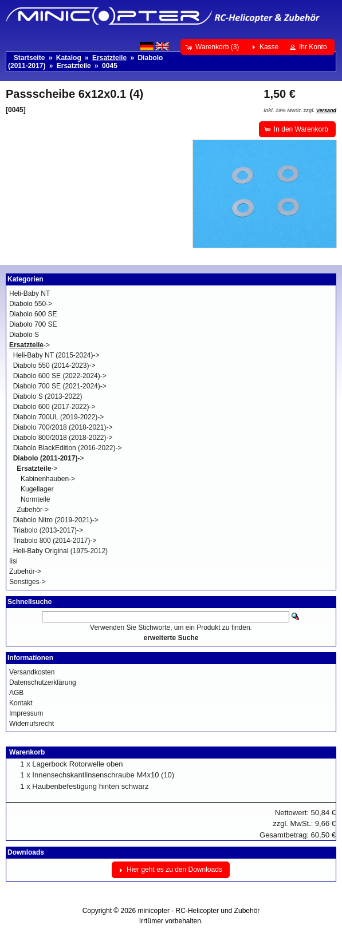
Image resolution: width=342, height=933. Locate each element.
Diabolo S (24, 335)
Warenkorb (27, 752)
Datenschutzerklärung (42, 682)
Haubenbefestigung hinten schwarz (90, 786)
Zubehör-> (33, 510)
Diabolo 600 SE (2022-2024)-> (60, 376)
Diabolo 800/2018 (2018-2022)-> (63, 438)
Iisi (13, 561)
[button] (213, 47)
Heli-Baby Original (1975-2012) (60, 551)
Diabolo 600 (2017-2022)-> (54, 407)
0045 (109, 66)
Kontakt (21, 703)
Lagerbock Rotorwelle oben (77, 764)
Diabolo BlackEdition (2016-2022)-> (67, 448)
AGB (16, 693)
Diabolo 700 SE (33, 324)
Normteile (35, 499)
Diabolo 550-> (30, 304)
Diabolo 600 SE (33, 314)
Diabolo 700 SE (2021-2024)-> (60, 386)
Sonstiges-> (27, 582)
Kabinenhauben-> (48, 479)
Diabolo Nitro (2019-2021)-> (56, 520)
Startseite (29, 58)
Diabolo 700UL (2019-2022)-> (58, 417)
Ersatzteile (74, 66)
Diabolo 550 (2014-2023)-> (54, 366)
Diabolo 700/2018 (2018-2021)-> (63, 427)
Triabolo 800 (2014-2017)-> (54, 541)
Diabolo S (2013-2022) (47, 396)
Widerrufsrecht (31, 724)
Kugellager (37, 489)
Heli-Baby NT (29, 293)
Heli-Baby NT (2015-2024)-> (56, 355)
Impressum (26, 713)
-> (29, 345)
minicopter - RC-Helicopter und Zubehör (199, 911)
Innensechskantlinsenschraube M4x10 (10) (103, 775)
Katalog (68, 58)
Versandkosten (31, 672)
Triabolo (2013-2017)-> (48, 530)
